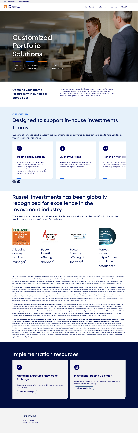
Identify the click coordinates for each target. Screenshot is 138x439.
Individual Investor (24, 1)
